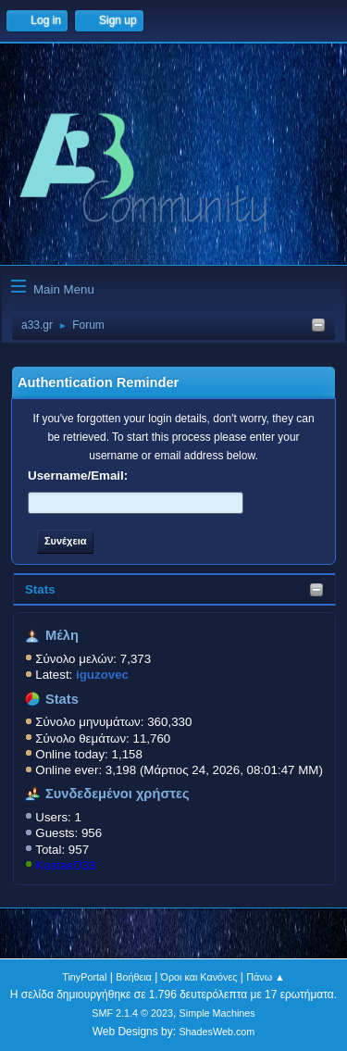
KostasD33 (65, 865)
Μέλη (62, 635)
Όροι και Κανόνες (199, 976)
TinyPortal (84, 976)
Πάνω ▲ (265, 976)
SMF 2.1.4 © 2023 (132, 1013)
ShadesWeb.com (216, 1031)
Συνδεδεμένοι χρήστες (117, 793)
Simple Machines (217, 1013)
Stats (40, 589)
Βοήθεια (134, 976)
